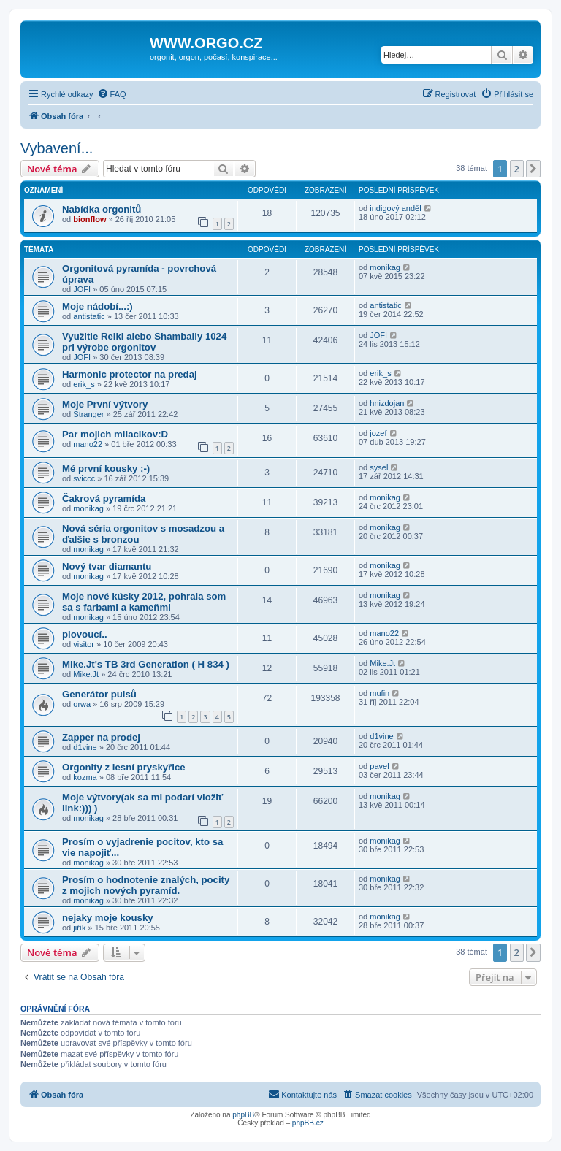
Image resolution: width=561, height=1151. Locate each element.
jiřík (79, 927)
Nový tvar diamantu (106, 566)
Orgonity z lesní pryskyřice (124, 767)
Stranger (88, 414)
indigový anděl (395, 208)
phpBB (243, 1115)
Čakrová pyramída (103, 498)
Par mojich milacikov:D (115, 434)
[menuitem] (111, 94)
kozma (84, 777)
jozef (378, 433)
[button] (533, 168)
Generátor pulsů (99, 694)
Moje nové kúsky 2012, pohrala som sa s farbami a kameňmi (144, 602)
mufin (379, 693)
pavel (379, 766)
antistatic (88, 316)
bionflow (89, 219)
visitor (83, 644)
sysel (379, 467)
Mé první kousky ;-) (106, 468)
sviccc (84, 478)
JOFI (82, 289)
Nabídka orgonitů (101, 209)
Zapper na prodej (101, 737)
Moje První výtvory (105, 404)
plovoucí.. (84, 634)
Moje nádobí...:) (97, 306)
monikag (385, 267)
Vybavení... (56, 148)
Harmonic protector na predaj (129, 374)
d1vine (84, 747)
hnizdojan (387, 403)
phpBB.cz (308, 1123)
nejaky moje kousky (107, 917)
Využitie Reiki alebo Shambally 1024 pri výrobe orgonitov (144, 342)
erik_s (83, 384)
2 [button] (516, 168)
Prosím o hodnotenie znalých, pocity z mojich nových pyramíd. (145, 885)
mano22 (87, 444)
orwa (82, 704)
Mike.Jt (86, 674)
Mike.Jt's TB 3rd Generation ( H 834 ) (145, 664)
